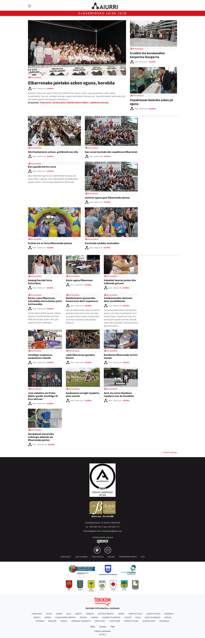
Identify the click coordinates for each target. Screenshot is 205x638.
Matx (92, 627)
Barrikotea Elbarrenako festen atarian (121, 356)
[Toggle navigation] (29, 6)
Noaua (64, 621)
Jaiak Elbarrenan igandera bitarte (80, 356)
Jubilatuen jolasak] (99, 102)
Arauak (111, 557)
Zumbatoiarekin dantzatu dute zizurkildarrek (118, 299)
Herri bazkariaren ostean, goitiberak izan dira (53, 151)
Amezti (78, 614)
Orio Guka (100, 621)
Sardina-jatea (59, 102)
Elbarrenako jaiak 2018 (102, 13)
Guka (138, 617)
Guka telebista (152, 617)
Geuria (83, 617)
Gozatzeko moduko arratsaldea (102, 243)
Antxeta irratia (106, 614)
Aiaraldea (37, 614)
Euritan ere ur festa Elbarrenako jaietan (50, 243)
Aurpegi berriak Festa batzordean (40, 282)
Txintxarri (114, 621)
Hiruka (167, 617)
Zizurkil (50, 89)
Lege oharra (81, 557)
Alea (68, 614)
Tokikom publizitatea (102, 631)
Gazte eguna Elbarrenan (79, 280)
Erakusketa (46, 102)
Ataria (121, 614)
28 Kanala (164, 621)
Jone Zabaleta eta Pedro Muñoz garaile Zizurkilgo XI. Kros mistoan (43, 396)
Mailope (52, 621)
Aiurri (59, 614)
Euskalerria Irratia (65, 617)
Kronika (40, 621)
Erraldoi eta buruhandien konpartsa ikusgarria (147, 55)
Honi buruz (65, 557)
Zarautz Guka (131, 621)
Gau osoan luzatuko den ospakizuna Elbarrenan (111, 151)
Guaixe (127, 617)
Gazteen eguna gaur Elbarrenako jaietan (107, 197)
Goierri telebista (111, 617)
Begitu (37, 617)
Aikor (49, 614)
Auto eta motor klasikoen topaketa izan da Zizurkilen (119, 394)
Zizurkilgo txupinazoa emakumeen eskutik (40, 356)
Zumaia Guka (149, 621)
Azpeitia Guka (135, 614)
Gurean (102, 627)
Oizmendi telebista (81, 621)
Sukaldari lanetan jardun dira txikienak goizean (120, 282)
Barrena (168, 614)
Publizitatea (98, 557)
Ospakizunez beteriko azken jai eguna (151, 102)
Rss (143, 557)
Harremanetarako (128, 557)
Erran (48, 617)
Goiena (94, 617)
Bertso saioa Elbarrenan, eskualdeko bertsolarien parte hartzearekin (45, 301)
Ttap (112, 627)
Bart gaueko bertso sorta (42, 166)
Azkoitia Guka (153, 614)
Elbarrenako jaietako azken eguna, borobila (71, 83)
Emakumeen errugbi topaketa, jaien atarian (83, 394)
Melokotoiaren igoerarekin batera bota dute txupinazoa (82, 299)
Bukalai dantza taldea (77, 102)
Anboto (90, 614)
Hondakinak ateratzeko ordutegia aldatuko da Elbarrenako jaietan (41, 437)
